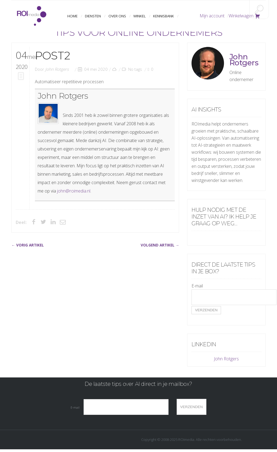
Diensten (94, 16)
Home (74, 16)
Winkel (139, 16)
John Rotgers (57, 69)
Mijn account (212, 16)
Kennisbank (162, 16)
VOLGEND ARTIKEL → (160, 245)
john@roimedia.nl (73, 191)
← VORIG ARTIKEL (27, 245)
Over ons (117, 16)
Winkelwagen (244, 16)
